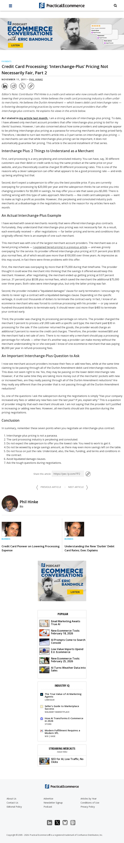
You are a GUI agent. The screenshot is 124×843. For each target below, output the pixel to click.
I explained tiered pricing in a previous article (60, 247)
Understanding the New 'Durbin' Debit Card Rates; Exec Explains (89, 548)
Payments (6, 61)
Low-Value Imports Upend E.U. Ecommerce (61, 651)
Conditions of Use (90, 802)
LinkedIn (51, 822)
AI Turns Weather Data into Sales (62, 669)
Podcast (48, 806)
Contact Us (12, 802)
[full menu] (10, 7)
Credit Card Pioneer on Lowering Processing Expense (30, 548)
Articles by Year (89, 798)
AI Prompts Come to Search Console (62, 641)
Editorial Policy (14, 806)
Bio (21, 506)
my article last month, (33, 118)
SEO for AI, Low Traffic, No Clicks (61, 760)
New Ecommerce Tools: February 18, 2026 (59, 632)
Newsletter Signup (53, 802)
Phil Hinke (36, 79)
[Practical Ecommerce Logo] (62, 5)
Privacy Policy (88, 806)
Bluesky (66, 822)
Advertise (48, 798)
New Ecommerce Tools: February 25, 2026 (59, 660)
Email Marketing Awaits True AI (59, 623)
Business (6, 539)
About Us (11, 798)
